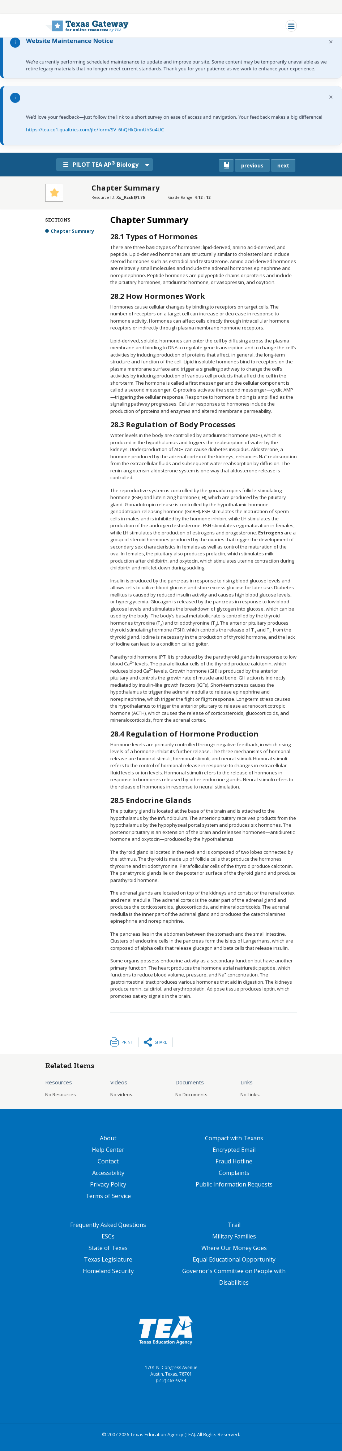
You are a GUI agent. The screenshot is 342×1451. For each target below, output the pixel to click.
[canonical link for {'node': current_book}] (226, 165)
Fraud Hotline (233, 1161)
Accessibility (108, 1173)
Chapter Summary (72, 231)
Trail (234, 1225)
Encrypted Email (234, 1150)
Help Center (108, 1150)
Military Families (234, 1236)
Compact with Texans (234, 1138)
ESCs (108, 1236)
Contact (108, 1161)
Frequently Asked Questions (108, 1225)
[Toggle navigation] (291, 26)
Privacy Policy (108, 1184)
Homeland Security (108, 1271)
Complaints (234, 1173)
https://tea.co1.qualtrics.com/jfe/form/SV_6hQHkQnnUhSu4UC (95, 129)
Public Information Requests (234, 1184)
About (108, 1138)
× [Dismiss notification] (331, 42)
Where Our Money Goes (234, 1248)
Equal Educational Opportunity (234, 1259)
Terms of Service (108, 1196)
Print (127, 1042)
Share (161, 1042)
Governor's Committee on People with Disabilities (234, 1276)
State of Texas (108, 1248)
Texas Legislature (108, 1259)
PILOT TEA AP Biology (102, 164)
